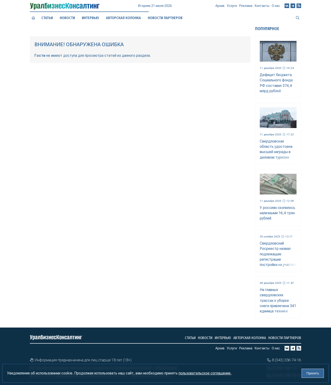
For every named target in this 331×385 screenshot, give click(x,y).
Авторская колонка (123, 17)
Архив (220, 7)
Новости (67, 18)
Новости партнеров (284, 338)
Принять (312, 373)
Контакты (262, 7)
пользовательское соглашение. (205, 373)
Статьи (47, 18)
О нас (276, 7)
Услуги (232, 8)
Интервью (90, 18)
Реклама (245, 7)
